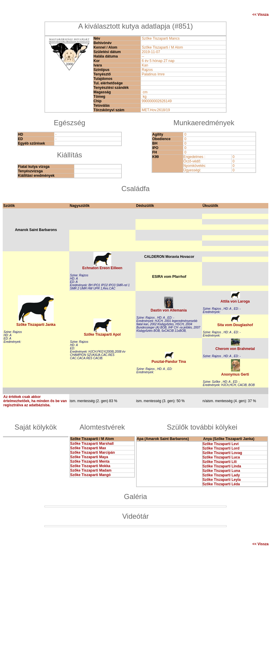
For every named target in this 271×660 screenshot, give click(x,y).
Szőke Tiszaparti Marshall (92, 443)
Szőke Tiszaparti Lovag (222, 453)
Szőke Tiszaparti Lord (221, 448)
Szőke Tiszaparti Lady (221, 475)
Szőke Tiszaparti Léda (221, 484)
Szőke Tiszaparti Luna (221, 471)
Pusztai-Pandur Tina (169, 362)
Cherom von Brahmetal (235, 349)
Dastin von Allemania (169, 310)
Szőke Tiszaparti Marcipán (92, 452)
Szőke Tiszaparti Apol (102, 334)
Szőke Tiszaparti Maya (89, 457)
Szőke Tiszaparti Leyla (222, 480)
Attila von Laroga (235, 301)
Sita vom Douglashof (235, 325)
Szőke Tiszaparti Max (88, 448)
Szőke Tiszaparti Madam (91, 470)
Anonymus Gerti (235, 374)
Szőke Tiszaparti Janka (36, 325)
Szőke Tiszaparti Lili (220, 462)
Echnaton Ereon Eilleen (102, 268)
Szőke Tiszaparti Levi (221, 444)
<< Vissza (260, 15)
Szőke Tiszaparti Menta (90, 461)
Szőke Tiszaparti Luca (221, 457)
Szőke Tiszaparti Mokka (90, 466)
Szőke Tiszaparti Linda (222, 466)
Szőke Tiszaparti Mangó (90, 475)
